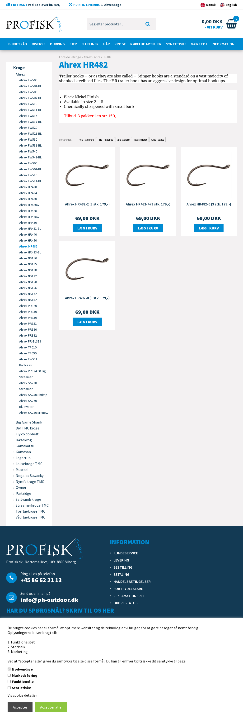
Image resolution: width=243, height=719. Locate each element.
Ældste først (123, 139)
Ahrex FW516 (28, 116)
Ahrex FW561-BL (30, 169)
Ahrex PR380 (28, 329)
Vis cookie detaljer (22, 695)
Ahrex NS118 (28, 270)
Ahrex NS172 (28, 294)
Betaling (121, 574)
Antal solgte (157, 139)
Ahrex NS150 (28, 282)
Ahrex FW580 (28, 175)
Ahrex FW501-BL (30, 86)
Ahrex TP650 (28, 353)
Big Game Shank (29, 422)
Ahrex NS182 (28, 300)
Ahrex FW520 (28, 127)
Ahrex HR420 (28, 199)
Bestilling (122, 567)
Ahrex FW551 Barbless (28, 362)
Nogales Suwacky (29, 475)
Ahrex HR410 (28, 187)
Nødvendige (22, 669)
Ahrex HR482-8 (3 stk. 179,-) (87, 297)
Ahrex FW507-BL (30, 98)
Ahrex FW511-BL (30, 110)
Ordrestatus (125, 602)
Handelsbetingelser (132, 581)
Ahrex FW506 (28, 92)
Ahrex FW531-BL (30, 145)
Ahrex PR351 (28, 323)
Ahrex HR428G (29, 216)
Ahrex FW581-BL (30, 181)
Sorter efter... (66, 139)
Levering (121, 560)
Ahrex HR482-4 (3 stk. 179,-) (148, 204)
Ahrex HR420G (29, 205)
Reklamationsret (129, 595)
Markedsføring (24, 675)
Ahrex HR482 (28, 246)
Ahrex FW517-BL (30, 121)
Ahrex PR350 (28, 317)
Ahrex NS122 (28, 276)
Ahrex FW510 (28, 104)
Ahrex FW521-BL (30, 133)
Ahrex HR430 (28, 222)
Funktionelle (23, 681)
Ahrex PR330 (28, 312)
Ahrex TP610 (28, 347)
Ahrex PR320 (28, 306)
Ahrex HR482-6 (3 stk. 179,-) (209, 204)
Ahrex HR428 (28, 211)
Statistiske (21, 687)
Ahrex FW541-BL (30, 157)
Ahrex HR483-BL (30, 252)
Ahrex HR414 (28, 193)
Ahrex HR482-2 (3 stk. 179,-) (87, 204)
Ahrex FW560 (28, 163)
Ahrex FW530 (28, 139)
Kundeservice (125, 553)
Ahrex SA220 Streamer (28, 386)
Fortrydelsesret (129, 588)
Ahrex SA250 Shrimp (33, 395)
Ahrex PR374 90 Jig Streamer (32, 374)
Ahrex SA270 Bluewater (28, 404)
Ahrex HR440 (28, 234)
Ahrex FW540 (28, 151)
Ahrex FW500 (28, 80)
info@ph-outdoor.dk (49, 600)
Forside (64, 57)
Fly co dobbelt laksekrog (27, 437)
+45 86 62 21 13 (41, 580)
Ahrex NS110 (28, 258)
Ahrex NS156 (28, 288)
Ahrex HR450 (28, 240)
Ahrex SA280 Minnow (33, 412)
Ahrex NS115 (28, 264)
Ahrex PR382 (28, 335)
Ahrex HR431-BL (30, 228)
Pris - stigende (86, 139)
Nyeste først (140, 139)
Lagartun (23, 457)
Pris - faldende (105, 139)
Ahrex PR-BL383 (30, 341)
